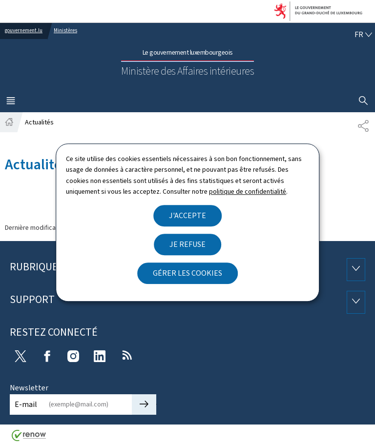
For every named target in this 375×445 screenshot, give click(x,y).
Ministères (65, 30)
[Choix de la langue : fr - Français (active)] (363, 34)
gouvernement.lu (23, 30)
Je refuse (187, 244)
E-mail (26, 404)
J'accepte (187, 215)
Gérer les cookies (187, 273)
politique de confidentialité (247, 191)
